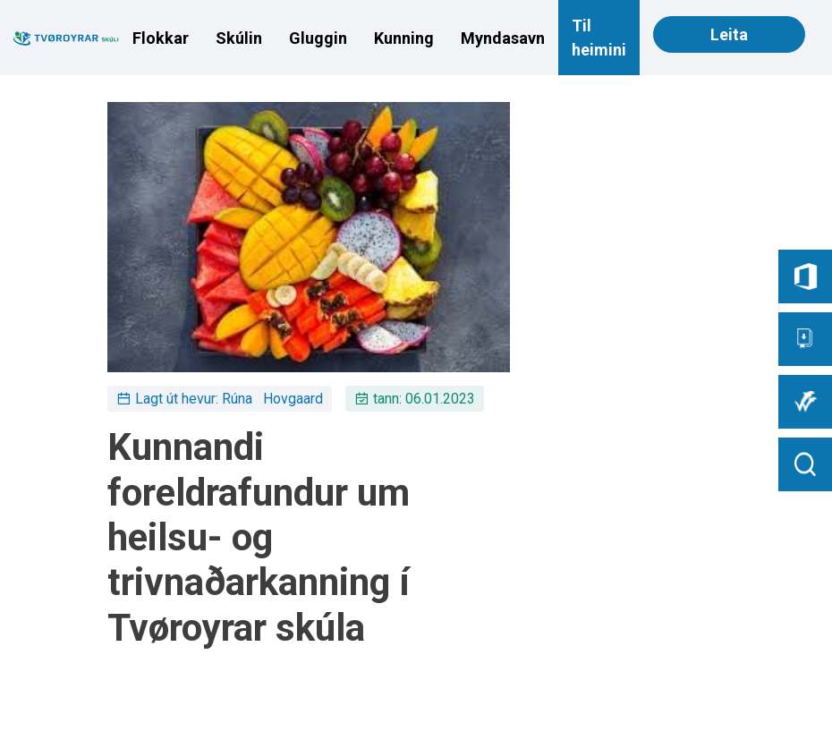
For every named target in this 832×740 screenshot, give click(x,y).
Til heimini (599, 37)
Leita (729, 34)
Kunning (404, 38)
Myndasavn (503, 38)
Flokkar (160, 38)
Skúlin (239, 38)
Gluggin (318, 38)
